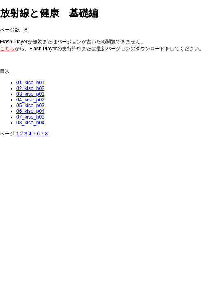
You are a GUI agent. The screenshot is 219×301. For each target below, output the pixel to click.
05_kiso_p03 (30, 105)
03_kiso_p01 (30, 94)
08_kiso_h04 (30, 123)
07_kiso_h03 (30, 117)
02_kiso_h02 (30, 88)
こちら (7, 49)
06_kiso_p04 (30, 111)
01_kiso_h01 (30, 82)
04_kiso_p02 (30, 100)
